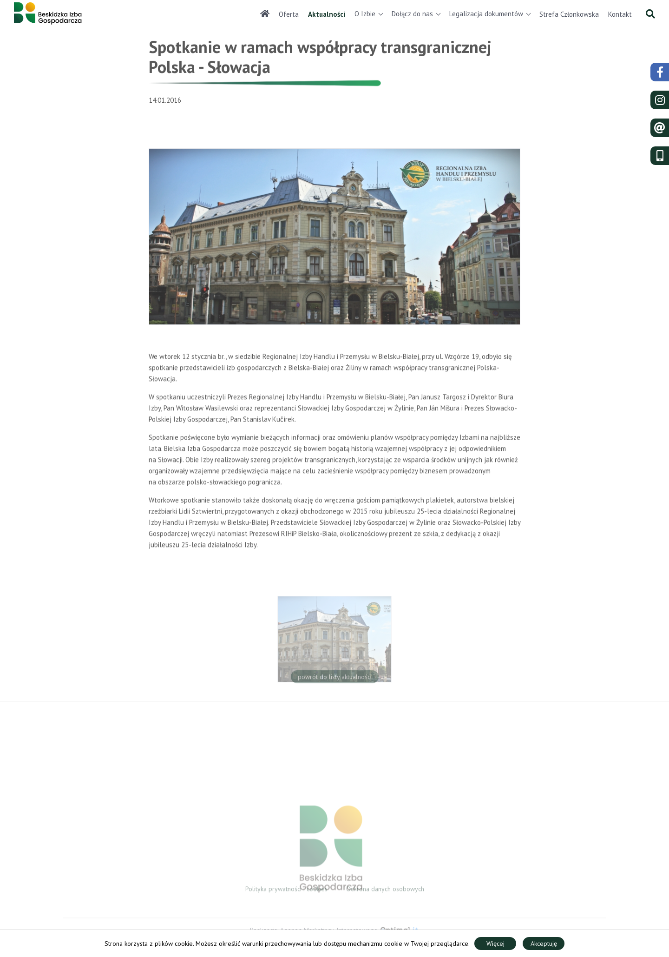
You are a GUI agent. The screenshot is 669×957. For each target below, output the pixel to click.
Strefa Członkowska (569, 14)
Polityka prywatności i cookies (286, 891)
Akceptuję (544, 943)
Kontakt (620, 14)
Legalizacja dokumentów (486, 13)
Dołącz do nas (412, 13)
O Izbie (364, 13)
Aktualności (326, 14)
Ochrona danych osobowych (385, 891)
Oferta (289, 14)
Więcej (495, 943)
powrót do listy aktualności (335, 679)
